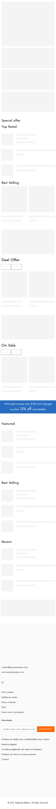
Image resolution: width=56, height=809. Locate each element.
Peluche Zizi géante (26, 134)
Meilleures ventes (9, 697)
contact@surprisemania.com (14, 667)
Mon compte (7, 692)
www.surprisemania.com (12, 672)
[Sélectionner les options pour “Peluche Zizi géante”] (23, 211)
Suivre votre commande (12, 712)
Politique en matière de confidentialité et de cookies (25, 739)
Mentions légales (9, 744)
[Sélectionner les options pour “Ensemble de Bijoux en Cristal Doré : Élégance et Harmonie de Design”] (50, 211)
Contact (5, 759)
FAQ (3, 707)
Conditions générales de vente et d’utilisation (21, 749)
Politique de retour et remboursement (18, 754)
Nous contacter (8, 702)
